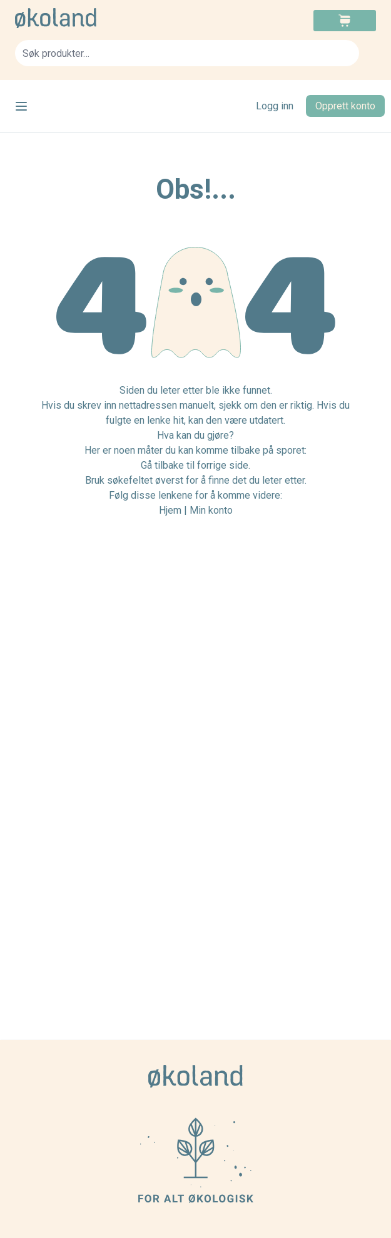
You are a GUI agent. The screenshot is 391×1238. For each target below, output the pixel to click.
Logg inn (274, 106)
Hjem (170, 510)
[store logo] (105, 18)
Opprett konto (345, 106)
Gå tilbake (162, 465)
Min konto (211, 510)
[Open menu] (21, 106)
